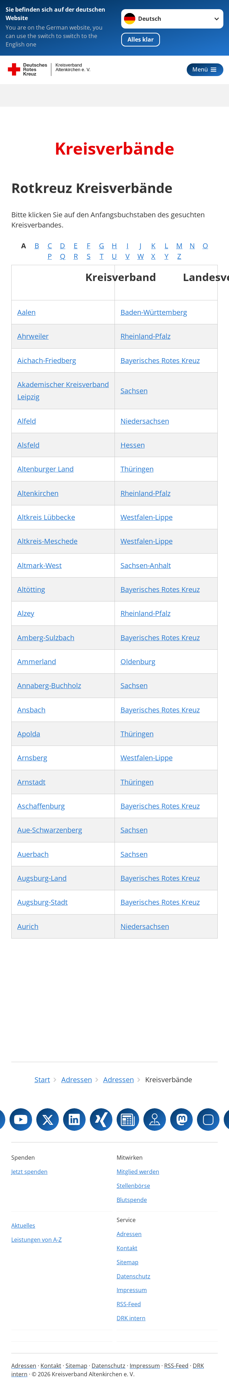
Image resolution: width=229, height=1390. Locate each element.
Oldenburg (137, 661)
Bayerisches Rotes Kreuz (160, 360)
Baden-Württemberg (153, 312)
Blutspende (132, 1200)
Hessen (132, 445)
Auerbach (33, 854)
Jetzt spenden (29, 1172)
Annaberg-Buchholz (49, 685)
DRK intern (131, 1318)
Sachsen (134, 390)
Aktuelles (23, 1225)
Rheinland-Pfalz (145, 336)
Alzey (25, 613)
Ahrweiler (33, 336)
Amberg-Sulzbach (45, 637)
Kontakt (127, 1248)
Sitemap (127, 1262)
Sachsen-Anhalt (145, 565)
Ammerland (36, 661)
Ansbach (31, 710)
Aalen (26, 312)
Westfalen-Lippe (146, 517)
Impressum (132, 1290)
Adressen (129, 1234)
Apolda (28, 733)
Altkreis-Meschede (47, 541)
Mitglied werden (138, 1172)
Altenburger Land (45, 469)
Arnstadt (31, 782)
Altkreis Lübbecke (46, 517)
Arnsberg (32, 757)
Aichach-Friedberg (46, 360)
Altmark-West (39, 565)
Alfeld (26, 421)
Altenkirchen (37, 493)
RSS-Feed (129, 1304)
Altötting (31, 589)
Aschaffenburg (41, 806)
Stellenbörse (133, 1186)
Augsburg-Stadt (42, 902)
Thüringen (137, 469)
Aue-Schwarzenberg (49, 830)
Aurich (27, 926)
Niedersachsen (144, 421)
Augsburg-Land (42, 878)
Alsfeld (28, 445)
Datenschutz (133, 1276)
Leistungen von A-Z (36, 1239)
